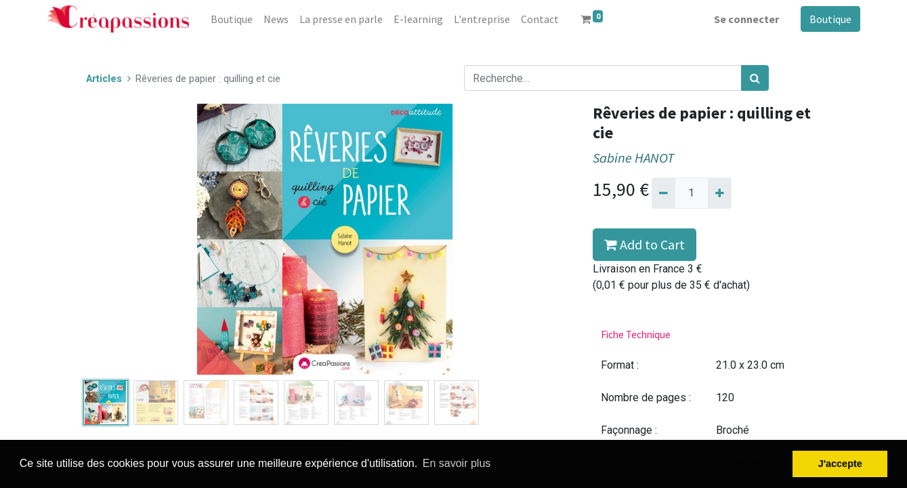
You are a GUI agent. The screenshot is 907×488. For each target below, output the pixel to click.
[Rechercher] (755, 78)
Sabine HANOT (633, 158)
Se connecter (746, 19)
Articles (104, 79)
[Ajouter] (720, 193)
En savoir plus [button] (457, 463)
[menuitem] (231, 19)
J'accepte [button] (840, 463)
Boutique (830, 19)
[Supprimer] (663, 193)
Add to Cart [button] (644, 244)
